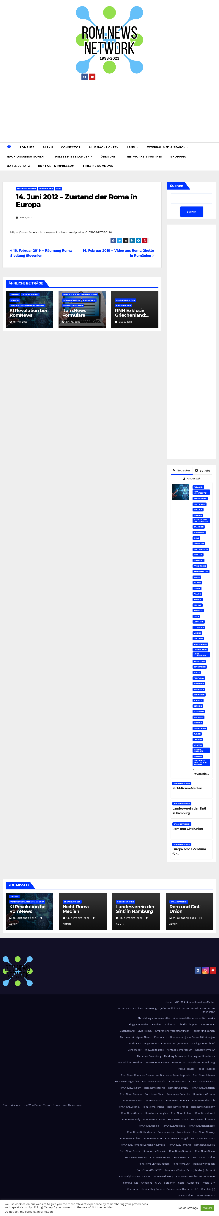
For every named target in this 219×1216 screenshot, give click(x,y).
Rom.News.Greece (131, 1113)
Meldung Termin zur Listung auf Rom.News (189, 1056)
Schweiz (198, 700)
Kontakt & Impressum (56, 166)
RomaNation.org (163, 1176)
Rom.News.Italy (131, 1119)
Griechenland (123, 306)
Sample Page (130, 1182)
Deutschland (46, 189)
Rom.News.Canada (131, 1094)
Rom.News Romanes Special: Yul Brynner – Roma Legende (155, 1075)
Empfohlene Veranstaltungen (172, 1030)
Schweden (199, 695)
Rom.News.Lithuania (203, 1119)
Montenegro (200, 644)
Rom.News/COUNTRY (149, 1170)
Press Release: (206, 1068)
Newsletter (178, 1062)
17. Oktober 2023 (132, 918)
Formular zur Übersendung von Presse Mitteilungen (184, 1037)
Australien (199, 504)
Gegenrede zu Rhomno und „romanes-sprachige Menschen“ (179, 1043)
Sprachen (169, 1182)
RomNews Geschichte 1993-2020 (195, 1176)
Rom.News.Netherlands (141, 1132)
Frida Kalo (135, 1043)
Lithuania (199, 627)
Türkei (197, 734)
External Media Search (167, 147)
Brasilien (199, 527)
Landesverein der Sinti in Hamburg (135, 909)
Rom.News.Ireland (181, 1113)
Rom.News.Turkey (160, 1157)
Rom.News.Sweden (136, 1157)
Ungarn (15, 294)
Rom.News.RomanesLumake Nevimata (142, 1144)
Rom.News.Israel (205, 1113)
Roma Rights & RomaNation (135, 1176)
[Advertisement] (109, 110)
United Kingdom (30, 294)
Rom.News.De (154, 1100)
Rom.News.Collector (178, 1094)
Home (168, 1002)
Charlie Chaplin (188, 1024)
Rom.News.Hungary (156, 1113)
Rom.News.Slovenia (180, 1151)
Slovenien (199, 711)
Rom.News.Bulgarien (203, 1087)
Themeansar (75, 1105)
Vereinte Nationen (73, 306)
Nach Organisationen (27, 156)
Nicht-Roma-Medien (187, 788)
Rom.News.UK (182, 1157)
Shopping (178, 156)
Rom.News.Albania (204, 1075)
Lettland (199, 622)
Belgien (198, 515)
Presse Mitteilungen (74, 156)
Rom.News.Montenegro (201, 1125)
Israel (197, 588)
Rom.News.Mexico (148, 1125)
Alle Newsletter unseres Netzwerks (194, 1018)
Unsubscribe (185, 1195)
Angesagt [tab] (191, 478)
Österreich (200, 667)
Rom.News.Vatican (204, 1163)
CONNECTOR (71, 147)
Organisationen (71, 300)
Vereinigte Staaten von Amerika (27, 306)
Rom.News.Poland (130, 1138)
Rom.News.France (177, 1106)
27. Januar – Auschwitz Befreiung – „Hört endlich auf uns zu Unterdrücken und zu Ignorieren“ (166, 1010)
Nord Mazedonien (200, 655)
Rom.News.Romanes (203, 1138)
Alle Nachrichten (104, 147)
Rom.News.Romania (179, 1144)
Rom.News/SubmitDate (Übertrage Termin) (190, 1170)
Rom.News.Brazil (178, 1087)
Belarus (198, 510)
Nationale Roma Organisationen (80, 294)
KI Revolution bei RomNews (28, 313)
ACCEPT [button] (207, 1208)
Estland (198, 555)
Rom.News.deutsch (203, 1100)
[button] (214, 156)
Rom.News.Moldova (173, 1125)
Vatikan (15, 300)
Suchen (176, 186)
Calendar (170, 1024)
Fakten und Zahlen (204, 1030)
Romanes (27, 147)
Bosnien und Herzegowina (201, 520)
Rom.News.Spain (205, 1151)
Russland (199, 689)
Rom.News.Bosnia (154, 1087)
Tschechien (200, 728)
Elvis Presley (145, 1030)
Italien (197, 594)
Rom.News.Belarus (204, 1081)
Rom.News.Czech (133, 1100)
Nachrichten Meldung (130, 1062)
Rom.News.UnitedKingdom (154, 1163)
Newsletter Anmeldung (201, 1062)
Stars (181, 1182)
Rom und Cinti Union (187, 829)
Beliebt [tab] (202, 470)
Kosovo (197, 605)
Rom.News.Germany (203, 1106)
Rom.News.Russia (204, 1144)
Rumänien (199, 684)
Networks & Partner (144, 156)
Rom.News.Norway (204, 1132)
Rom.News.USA (181, 1163)
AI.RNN (48, 147)
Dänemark (199, 544)
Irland (197, 583)
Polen (197, 672)
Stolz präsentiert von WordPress (22, 1105)
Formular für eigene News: (135, 1037)
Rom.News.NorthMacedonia (174, 1132)
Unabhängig (208, 1189)
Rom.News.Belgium (130, 1087)
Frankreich (200, 566)
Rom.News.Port (153, 1138)
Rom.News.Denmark (177, 1100)
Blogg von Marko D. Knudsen (145, 1024)
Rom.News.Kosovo (154, 1119)
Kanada (197, 599)
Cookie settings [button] (187, 1208)
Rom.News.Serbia (130, 1151)
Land (132, 147)
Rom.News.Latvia (178, 1119)
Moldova (198, 639)
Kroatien (198, 611)
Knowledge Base (154, 1049)
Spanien (198, 723)
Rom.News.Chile (154, 1094)
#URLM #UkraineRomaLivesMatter (195, 1002)
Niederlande (200, 650)
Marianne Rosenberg (149, 1056)
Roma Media (89, 300)
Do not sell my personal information (29, 1211)
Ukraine (198, 739)
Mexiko (197, 633)
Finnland (198, 560)
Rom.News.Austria (179, 1081)
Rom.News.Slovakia (155, 1151)
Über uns (110, 156)
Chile (196, 538)
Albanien (198, 487)
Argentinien (200, 498)
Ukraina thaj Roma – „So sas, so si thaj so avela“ (169, 1189)
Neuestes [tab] (182, 470)
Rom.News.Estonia (128, 1106)
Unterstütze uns (205, 1195)
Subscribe (193, 1182)
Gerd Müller (134, 1049)
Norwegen (199, 661)
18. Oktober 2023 (25, 918)
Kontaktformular (205, 1049)
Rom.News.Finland (153, 1106)
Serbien (198, 706)
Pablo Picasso (186, 1068)
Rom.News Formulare (74, 313)
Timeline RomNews (98, 166)
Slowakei (198, 717)
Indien (197, 577)
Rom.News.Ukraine (204, 1157)
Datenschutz (18, 166)
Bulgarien (199, 532)
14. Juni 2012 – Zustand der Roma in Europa (76, 201)
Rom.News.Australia (154, 1081)
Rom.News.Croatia (204, 1094)
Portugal (199, 678)
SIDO (158, 1182)
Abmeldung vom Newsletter (154, 1018)
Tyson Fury (208, 1182)
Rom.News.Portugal (176, 1138)
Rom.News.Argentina (127, 1081)
